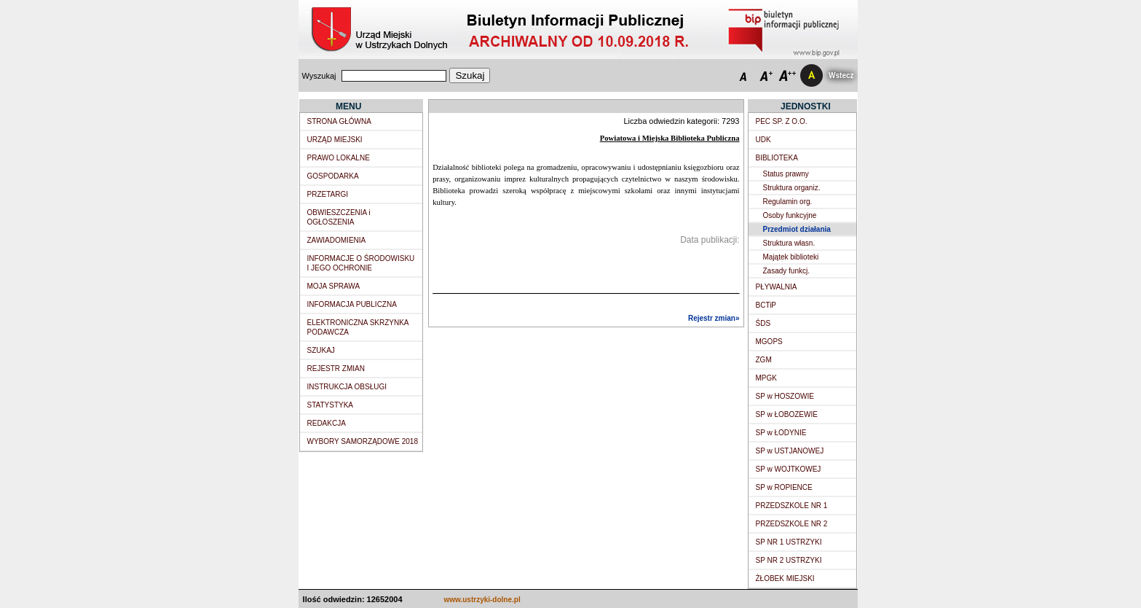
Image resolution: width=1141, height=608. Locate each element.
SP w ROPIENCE (784, 487)
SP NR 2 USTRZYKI (789, 560)
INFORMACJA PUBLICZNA (352, 304)
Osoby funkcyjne (790, 215)
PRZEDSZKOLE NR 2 (792, 524)
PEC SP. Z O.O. (782, 121)
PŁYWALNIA (776, 287)
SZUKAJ (321, 350)
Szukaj (469, 75)
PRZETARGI (327, 194)
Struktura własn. (789, 243)
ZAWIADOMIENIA (336, 240)
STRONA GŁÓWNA (339, 121)
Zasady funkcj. (786, 271)
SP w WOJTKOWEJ (788, 469)
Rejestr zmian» (714, 318)
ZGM (764, 360)
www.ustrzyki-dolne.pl (482, 600)
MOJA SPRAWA (333, 286)
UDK (763, 140)
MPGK (766, 378)
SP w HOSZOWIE (785, 396)
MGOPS (769, 342)
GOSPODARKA (333, 176)
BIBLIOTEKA (777, 158)
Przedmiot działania (797, 229)
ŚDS (763, 323)
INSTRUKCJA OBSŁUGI (347, 387)
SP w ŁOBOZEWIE (787, 414)
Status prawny (786, 174)
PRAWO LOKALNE (338, 158)
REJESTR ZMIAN (336, 369)
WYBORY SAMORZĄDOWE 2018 (362, 441)
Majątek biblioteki (791, 257)
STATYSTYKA (330, 405)
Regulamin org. (788, 202)
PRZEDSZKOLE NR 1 (792, 506)
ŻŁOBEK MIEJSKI (785, 578)
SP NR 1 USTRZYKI (789, 542)
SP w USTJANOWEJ (790, 451)
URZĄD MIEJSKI (335, 140)
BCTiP (766, 305)
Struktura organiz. (792, 188)
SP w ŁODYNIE (781, 433)
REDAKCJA (326, 423)
